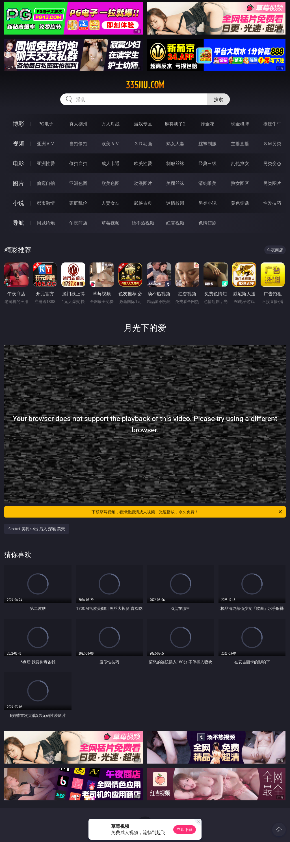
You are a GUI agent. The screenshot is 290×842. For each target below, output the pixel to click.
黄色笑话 (240, 203)
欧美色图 (110, 183)
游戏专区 (143, 124)
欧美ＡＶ (110, 143)
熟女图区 (240, 183)
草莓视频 (110, 223)
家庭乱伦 (78, 203)
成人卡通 (110, 163)
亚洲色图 (78, 183)
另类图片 (272, 183)
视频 (18, 143)
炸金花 (207, 124)
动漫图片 (143, 183)
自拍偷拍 (78, 143)
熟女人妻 (175, 143)
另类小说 (207, 203)
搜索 (218, 99)
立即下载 (184, 829)
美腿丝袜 (175, 183)
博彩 (18, 123)
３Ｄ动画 (143, 143)
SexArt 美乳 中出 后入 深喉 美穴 (36, 528)
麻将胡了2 (175, 124)
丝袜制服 (207, 143)
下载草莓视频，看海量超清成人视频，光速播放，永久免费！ (187, 511)
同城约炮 (46, 223)
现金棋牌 (240, 124)
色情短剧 (207, 223)
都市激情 (46, 203)
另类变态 (272, 163)
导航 (18, 222)
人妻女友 (110, 203)
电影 (18, 163)
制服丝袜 (175, 163)
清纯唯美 (207, 183)
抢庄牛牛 (272, 124)
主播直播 (240, 143)
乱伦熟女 (240, 163)
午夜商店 (78, 223)
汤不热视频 (143, 223)
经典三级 (207, 163)
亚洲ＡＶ (46, 143)
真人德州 (78, 124)
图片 (18, 183)
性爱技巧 (272, 203)
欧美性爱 (143, 163)
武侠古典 (143, 203)
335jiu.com (145, 85)
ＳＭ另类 (272, 143)
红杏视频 (175, 223)
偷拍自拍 (78, 163)
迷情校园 (175, 203)
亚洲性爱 (46, 163)
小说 (18, 203)
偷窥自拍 (46, 183)
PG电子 (45, 124)
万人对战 (110, 124)
